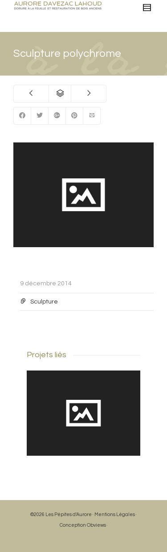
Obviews (96, 525)
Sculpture (44, 302)
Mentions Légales (114, 514)
